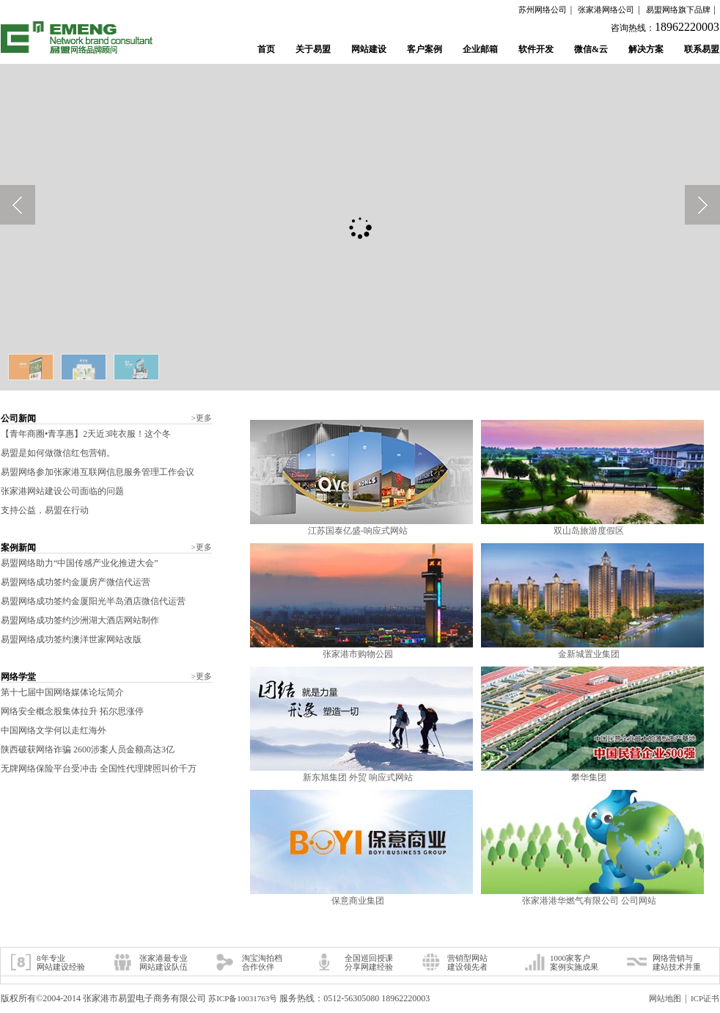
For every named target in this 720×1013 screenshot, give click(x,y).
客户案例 (424, 49)
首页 (266, 49)
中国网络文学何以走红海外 (53, 730)
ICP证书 (705, 998)
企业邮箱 (480, 49)
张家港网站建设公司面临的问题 (62, 491)
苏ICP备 (242, 998)
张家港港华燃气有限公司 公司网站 (589, 901)
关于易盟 (313, 49)
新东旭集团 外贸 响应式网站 (358, 777)
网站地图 (665, 998)
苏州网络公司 (542, 9)
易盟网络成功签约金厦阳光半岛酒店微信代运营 (93, 601)
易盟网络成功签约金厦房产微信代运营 (75, 582)
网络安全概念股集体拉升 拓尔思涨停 (72, 711)
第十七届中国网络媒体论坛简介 (62, 692)
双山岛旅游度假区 (589, 531)
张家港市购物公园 (358, 654)
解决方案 (646, 49)
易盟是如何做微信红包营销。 (58, 453)
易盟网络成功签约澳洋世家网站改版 (71, 639)
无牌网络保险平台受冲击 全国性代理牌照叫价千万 (98, 768)
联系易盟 (701, 49)
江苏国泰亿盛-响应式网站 (358, 531)
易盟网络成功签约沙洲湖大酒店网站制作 (80, 620)
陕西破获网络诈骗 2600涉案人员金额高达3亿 (88, 749)
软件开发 (536, 49)
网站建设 (368, 49)
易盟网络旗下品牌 (678, 9)
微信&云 (591, 49)
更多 (201, 417)
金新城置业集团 (589, 654)
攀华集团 (588, 777)
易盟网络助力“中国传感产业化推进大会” (79, 563)
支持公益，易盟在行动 (45, 510)
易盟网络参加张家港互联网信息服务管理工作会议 (97, 472)
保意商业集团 (357, 901)
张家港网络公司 (606, 9)
